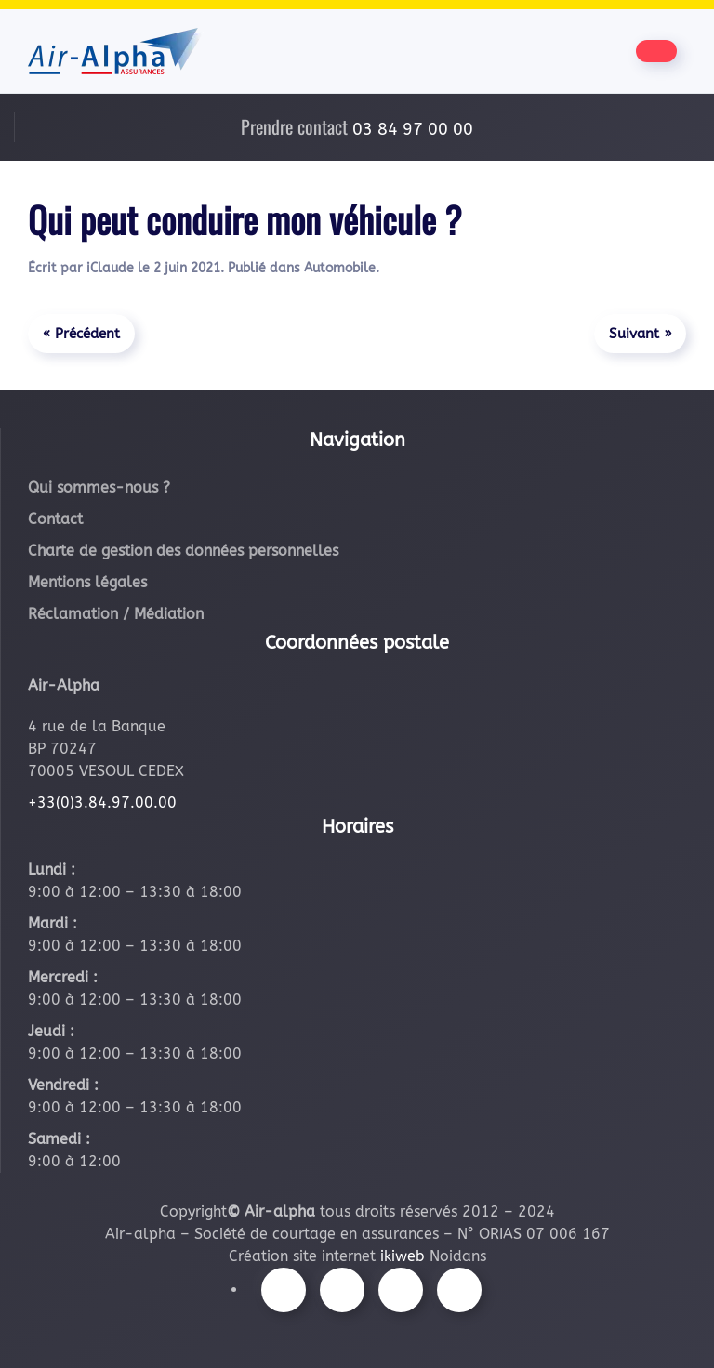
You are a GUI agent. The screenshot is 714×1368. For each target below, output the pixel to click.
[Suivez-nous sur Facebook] (283, 1290)
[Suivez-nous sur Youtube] (400, 1290)
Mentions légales (87, 582)
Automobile (340, 268)
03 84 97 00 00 (412, 129)
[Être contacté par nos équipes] (656, 51)
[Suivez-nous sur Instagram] (342, 1290)
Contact (55, 519)
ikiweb (402, 1256)
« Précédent (81, 333)
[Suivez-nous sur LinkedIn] (459, 1290)
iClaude (110, 268)
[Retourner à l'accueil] (116, 51)
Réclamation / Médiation (116, 614)
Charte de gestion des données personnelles (183, 550)
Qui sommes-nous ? (99, 487)
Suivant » (640, 333)
